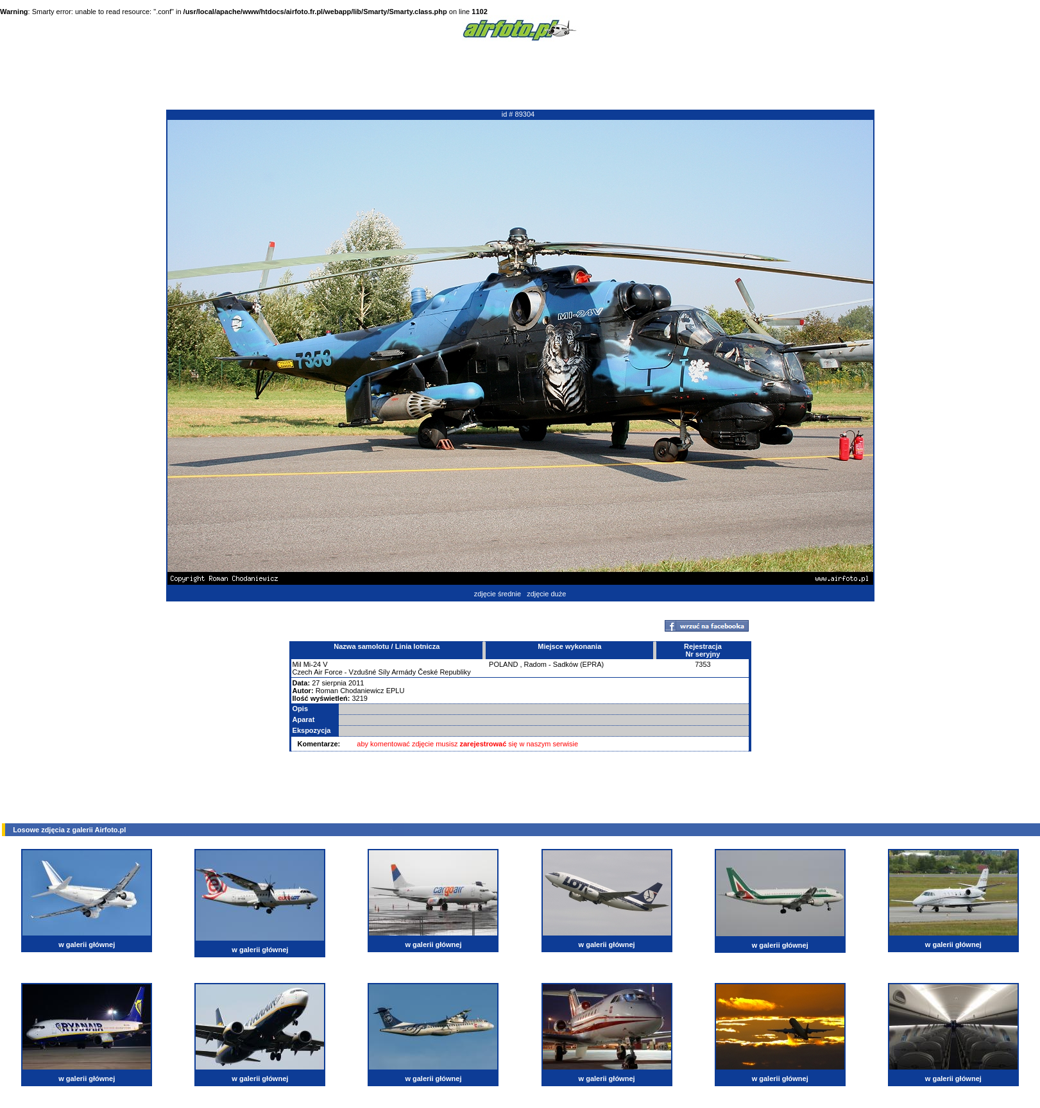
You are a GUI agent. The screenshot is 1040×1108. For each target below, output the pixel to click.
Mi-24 (312, 664)
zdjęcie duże (546, 594)
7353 (702, 664)
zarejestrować (483, 744)
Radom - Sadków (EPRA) (564, 664)
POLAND (503, 664)
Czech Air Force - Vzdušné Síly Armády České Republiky (382, 672)
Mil (297, 664)
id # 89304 (518, 114)
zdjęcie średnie (497, 594)
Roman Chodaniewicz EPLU (360, 690)
